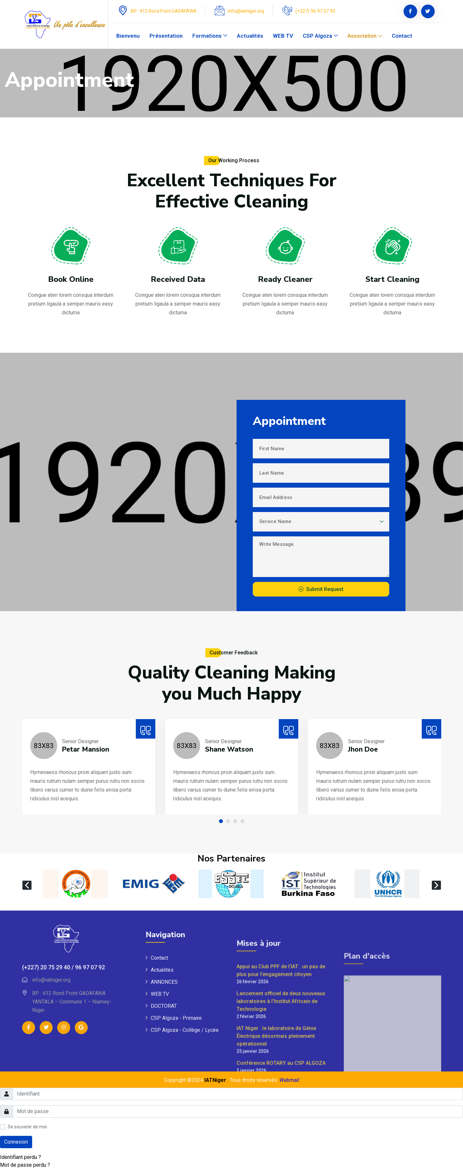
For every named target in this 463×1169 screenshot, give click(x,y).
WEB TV (283, 36)
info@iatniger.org (246, 11)
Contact (402, 36)
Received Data (178, 288)
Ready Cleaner (285, 295)
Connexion (16, 1142)
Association (362, 36)
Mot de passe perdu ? (25, 1165)
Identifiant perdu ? (20, 1157)
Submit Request (324, 589)
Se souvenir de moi (27, 1126)
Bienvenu (128, 36)
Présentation (166, 36)
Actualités (250, 36)
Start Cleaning (392, 305)
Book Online (71, 284)
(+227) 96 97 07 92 (315, 11)
